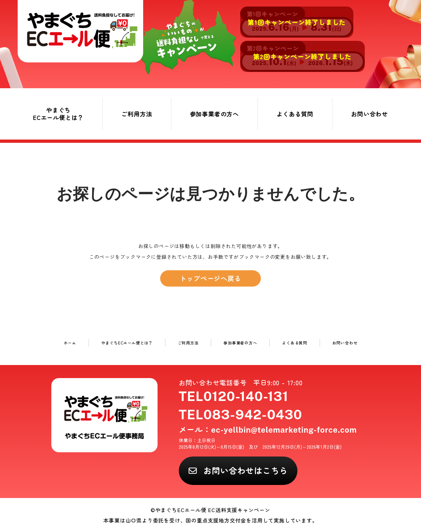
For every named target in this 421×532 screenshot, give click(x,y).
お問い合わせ (369, 113)
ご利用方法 (136, 113)
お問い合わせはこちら (245, 470)
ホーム (70, 342)
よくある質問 (295, 113)
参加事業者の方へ (214, 113)
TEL (233, 396)
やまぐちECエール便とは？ (58, 114)
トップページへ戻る (210, 278)
